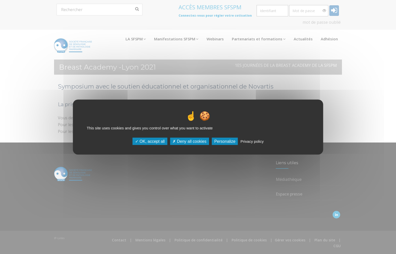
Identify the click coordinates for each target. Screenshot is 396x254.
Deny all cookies (189, 141)
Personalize (224, 141)
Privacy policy (252, 141)
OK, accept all (150, 141)
